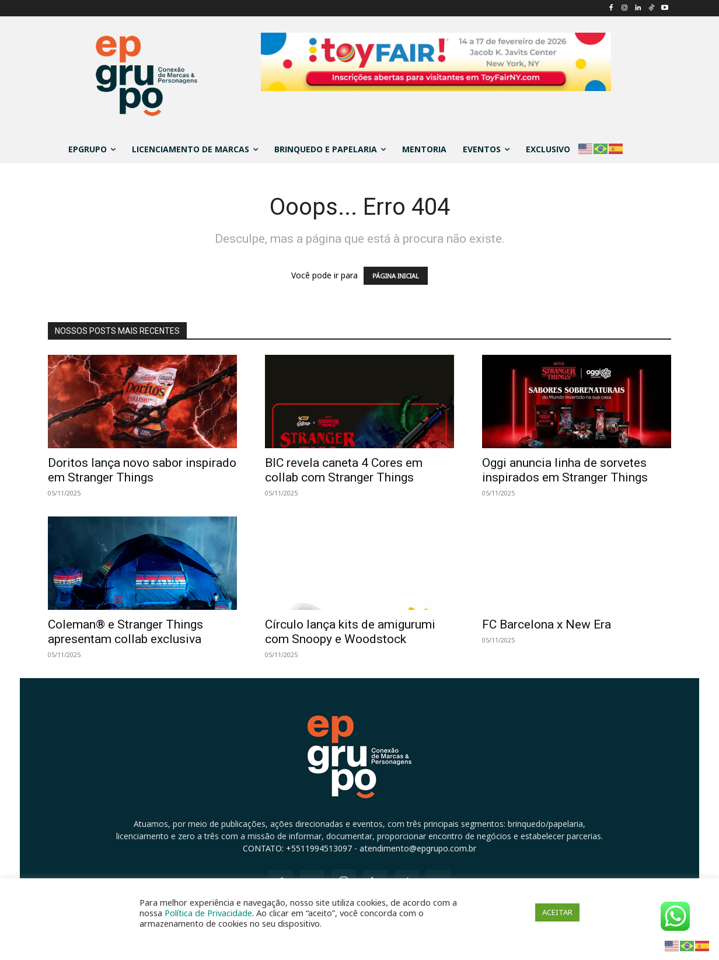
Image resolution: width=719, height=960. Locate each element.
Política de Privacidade (208, 913)
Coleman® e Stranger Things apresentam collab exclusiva (125, 631)
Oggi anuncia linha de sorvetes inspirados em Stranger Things (565, 470)
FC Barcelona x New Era (546, 624)
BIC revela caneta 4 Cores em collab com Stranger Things (344, 470)
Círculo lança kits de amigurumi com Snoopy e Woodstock (350, 631)
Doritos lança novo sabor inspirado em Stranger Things (142, 470)
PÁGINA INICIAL (395, 275)
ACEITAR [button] (557, 912)
